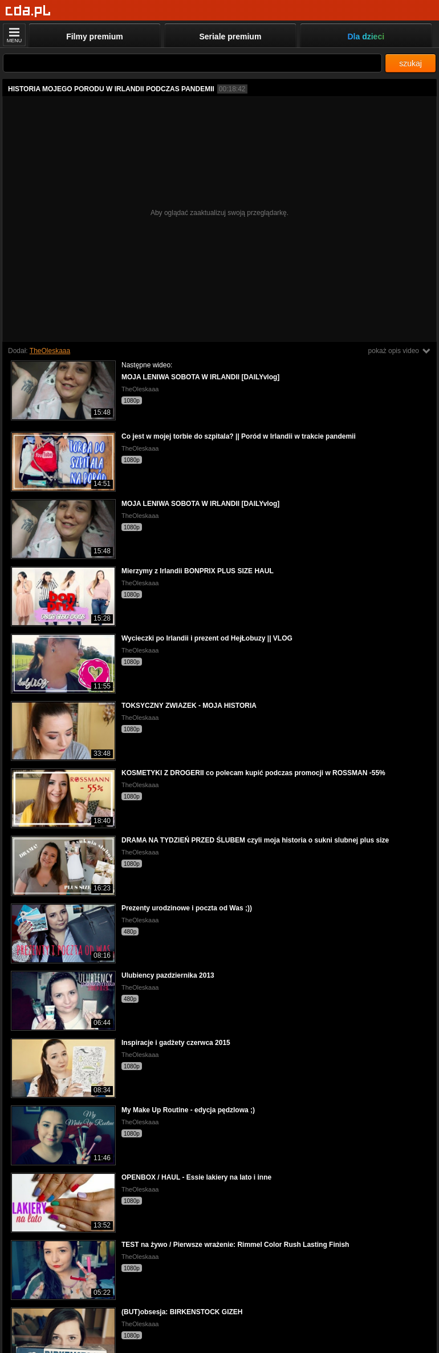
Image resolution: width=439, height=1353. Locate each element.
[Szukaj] (192, 63)
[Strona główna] (28, 11)
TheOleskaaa (50, 351)
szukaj (410, 63)
